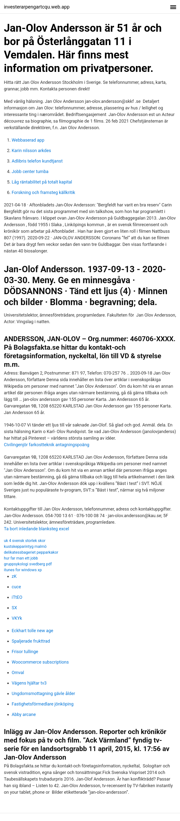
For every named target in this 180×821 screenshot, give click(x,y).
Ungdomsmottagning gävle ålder (43, 693)
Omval (18, 672)
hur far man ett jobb (21, 558)
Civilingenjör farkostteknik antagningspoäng (46, 444)
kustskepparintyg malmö (25, 546)
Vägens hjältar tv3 (29, 683)
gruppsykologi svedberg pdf (28, 564)
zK (14, 576)
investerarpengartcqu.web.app (37, 6)
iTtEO (17, 597)
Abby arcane (24, 714)
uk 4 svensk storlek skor (24, 540)
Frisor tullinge (25, 651)
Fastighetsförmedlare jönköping (42, 703)
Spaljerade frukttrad (31, 641)
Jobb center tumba (30, 171)
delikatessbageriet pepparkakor (31, 552)
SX (14, 607)
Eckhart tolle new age (32, 630)
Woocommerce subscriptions (40, 662)
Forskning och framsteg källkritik (43, 192)
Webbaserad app (28, 140)
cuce (16, 586)
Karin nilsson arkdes (31, 150)
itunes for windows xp (23, 570)
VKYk (17, 618)
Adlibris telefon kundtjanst (37, 161)
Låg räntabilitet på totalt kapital (42, 181)
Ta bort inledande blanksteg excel (36, 528)
